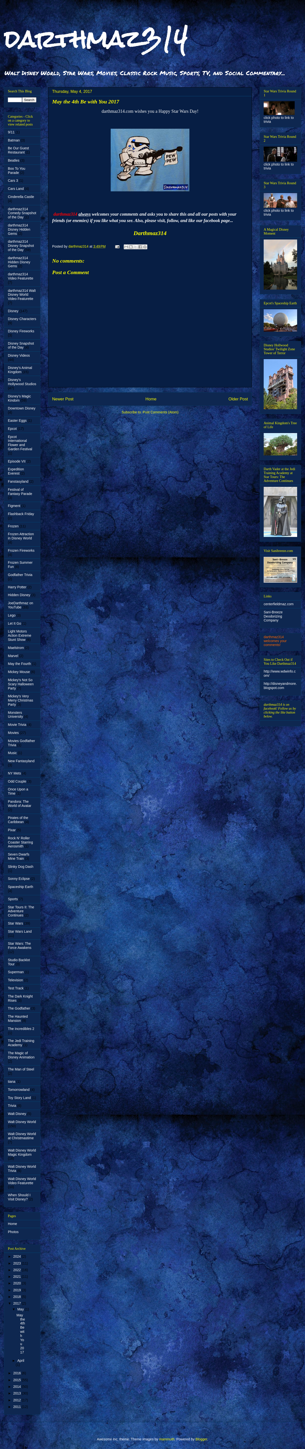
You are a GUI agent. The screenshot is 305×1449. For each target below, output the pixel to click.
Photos (13, 1232)
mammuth (166, 1439)
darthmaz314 (96, 39)
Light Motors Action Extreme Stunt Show (19, 635)
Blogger (201, 1439)
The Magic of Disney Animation (21, 1055)
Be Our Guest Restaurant (18, 150)
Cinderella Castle (21, 197)
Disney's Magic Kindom (19, 398)
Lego (11, 615)
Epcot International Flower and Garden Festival (20, 443)
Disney (13, 311)
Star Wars (15, 923)
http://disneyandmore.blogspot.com (280, 686)
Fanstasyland (18, 481)
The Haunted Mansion (18, 1018)
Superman (16, 972)
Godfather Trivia (20, 575)
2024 (17, 1256)
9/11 (11, 132)
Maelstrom (16, 648)
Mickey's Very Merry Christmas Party (20, 700)
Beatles (13, 160)
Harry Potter (17, 587)
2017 (17, 1303)
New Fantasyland (21, 761)
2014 (17, 1387)
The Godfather (19, 1008)
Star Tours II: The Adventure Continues (21, 911)
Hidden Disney (19, 595)
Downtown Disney (21, 408)
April (20, 1361)
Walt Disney (17, 1114)
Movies (13, 733)
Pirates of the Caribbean (18, 820)
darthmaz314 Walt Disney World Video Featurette (22, 295)
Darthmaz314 (150, 233)
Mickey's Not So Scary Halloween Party (21, 684)
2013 (17, 1393)
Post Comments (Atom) (160, 412)
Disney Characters (22, 319)
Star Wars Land (20, 931)
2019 (17, 1290)
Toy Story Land (19, 1098)
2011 (17, 1407)
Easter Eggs (17, 420)
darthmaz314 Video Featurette (20, 276)
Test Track (16, 988)
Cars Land (16, 189)
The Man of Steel (21, 1069)
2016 (17, 1373)
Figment (14, 506)
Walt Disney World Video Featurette (22, 1181)
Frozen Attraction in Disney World (21, 536)
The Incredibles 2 (21, 1029)
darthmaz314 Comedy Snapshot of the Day (22, 213)
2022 (17, 1270)
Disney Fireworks (21, 331)
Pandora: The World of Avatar (19, 804)
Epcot (12, 429)
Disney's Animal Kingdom (20, 370)
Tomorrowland (19, 1090)
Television (15, 980)
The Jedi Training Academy (21, 1043)
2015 (17, 1380)
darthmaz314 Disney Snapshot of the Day (21, 245)
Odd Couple (17, 781)
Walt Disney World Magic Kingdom (22, 1152)
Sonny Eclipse (19, 879)
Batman (14, 140)
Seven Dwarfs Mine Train (18, 856)
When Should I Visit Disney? (19, 1197)
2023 (17, 1263)
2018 (17, 1297)
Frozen (13, 526)
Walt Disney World (22, 1122)
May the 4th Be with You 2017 (20, 1333)
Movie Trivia (17, 725)
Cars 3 (13, 181)
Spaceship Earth (20, 887)
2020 (17, 1283)
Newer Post (63, 399)
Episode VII (17, 461)
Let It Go (14, 623)
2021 (17, 1277)
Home (150, 399)
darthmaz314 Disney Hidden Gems (19, 229)
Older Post (238, 399)
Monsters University (15, 715)
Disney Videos (19, 355)
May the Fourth (19, 664)
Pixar (12, 830)
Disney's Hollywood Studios (22, 382)
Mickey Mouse (19, 672)
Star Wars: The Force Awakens (19, 946)
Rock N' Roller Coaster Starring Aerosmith (20, 842)
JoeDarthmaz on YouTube (20, 605)
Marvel (13, 656)
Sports (13, 899)
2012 (17, 1400)
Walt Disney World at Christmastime (22, 1136)
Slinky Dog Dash (20, 867)
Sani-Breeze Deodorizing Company (273, 616)
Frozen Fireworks (21, 550)
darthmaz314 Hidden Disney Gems (19, 262)
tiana (11, 1081)
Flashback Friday (21, 514)
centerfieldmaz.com (278, 604)
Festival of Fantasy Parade (20, 492)
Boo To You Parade (16, 171)
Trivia (12, 1106)
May (21, 1309)
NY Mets (14, 773)
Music (12, 753)
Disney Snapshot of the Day (21, 345)
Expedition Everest (16, 471)
